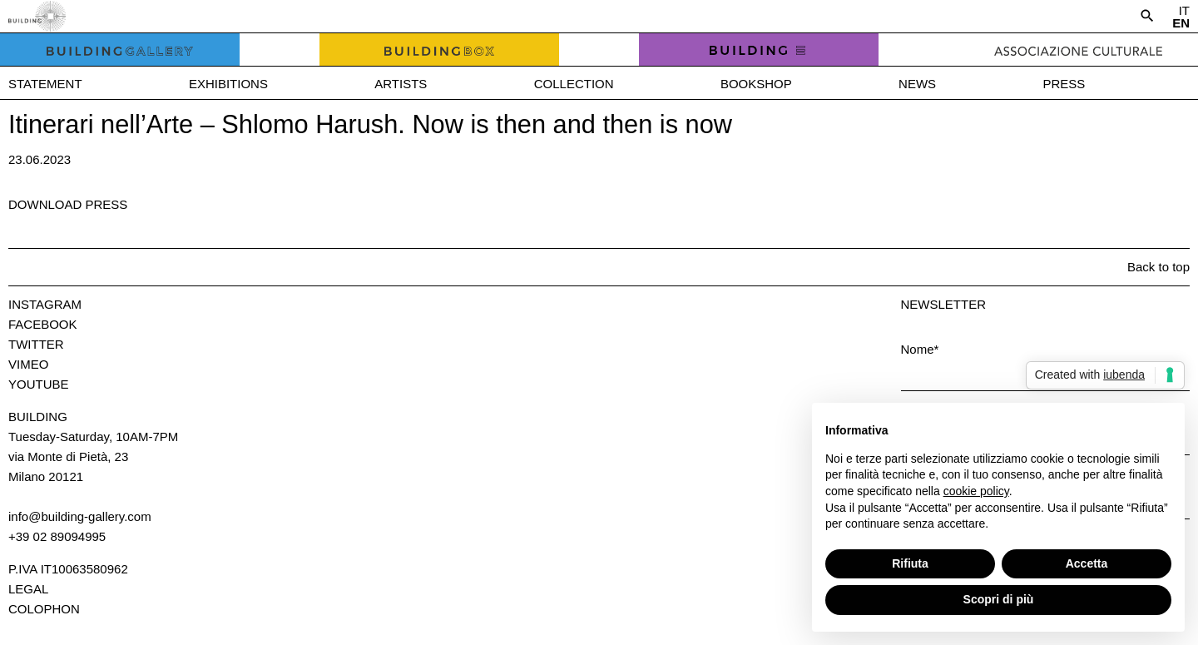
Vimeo (28, 364)
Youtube (38, 384)
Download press (67, 204)
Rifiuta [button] (910, 563)
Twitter (36, 344)
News (917, 84)
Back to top (1158, 267)
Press (1063, 84)
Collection (574, 84)
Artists (400, 84)
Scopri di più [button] (998, 599)
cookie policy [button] (976, 491)
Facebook (42, 324)
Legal (28, 589)
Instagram (45, 304)
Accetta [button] (1087, 563)
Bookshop (756, 84)
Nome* (920, 349)
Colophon (44, 609)
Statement (45, 84)
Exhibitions (228, 84)
